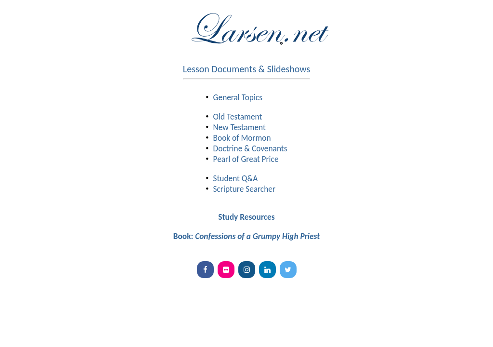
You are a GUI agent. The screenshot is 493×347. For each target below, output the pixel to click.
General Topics (237, 97)
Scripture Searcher (244, 189)
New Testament (239, 127)
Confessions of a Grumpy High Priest (257, 236)
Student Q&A (235, 178)
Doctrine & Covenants (250, 148)
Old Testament (237, 116)
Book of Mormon (242, 138)
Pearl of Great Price (246, 159)
